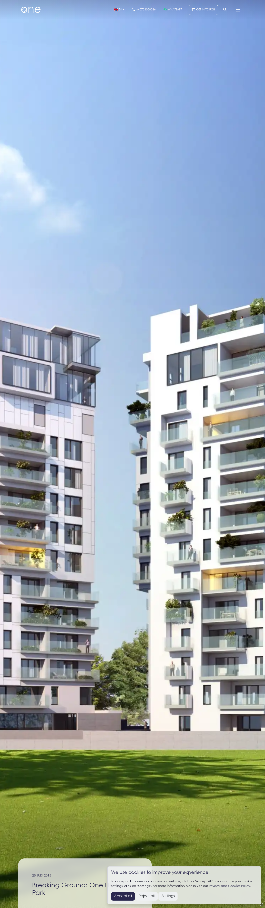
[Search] (225, 10)
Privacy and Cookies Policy (229, 886)
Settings (168, 896)
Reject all (147, 896)
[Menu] (238, 10)
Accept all (123, 896)
